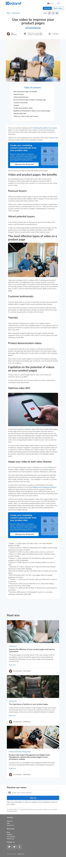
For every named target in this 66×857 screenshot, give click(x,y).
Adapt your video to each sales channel (26, 116)
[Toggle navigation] (58, 3)
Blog (8, 13)
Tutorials (16, 105)
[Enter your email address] (35, 792)
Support (9, 834)
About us (10, 821)
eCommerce (16, 13)
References (10, 839)
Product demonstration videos (23, 108)
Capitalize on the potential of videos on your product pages (31, 111)
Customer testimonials (21, 103)
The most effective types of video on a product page (29, 100)
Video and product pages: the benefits (25, 92)
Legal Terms (20, 854)
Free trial (47, 8)
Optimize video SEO (20, 114)
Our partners (11, 836)
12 (27, 376)
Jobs (8, 823)
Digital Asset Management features (44, 487)
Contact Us (10, 825)
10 (39, 335)
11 (28, 352)
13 (30, 447)
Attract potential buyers (21, 97)
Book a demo (58, 8)
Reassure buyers (19, 94)
